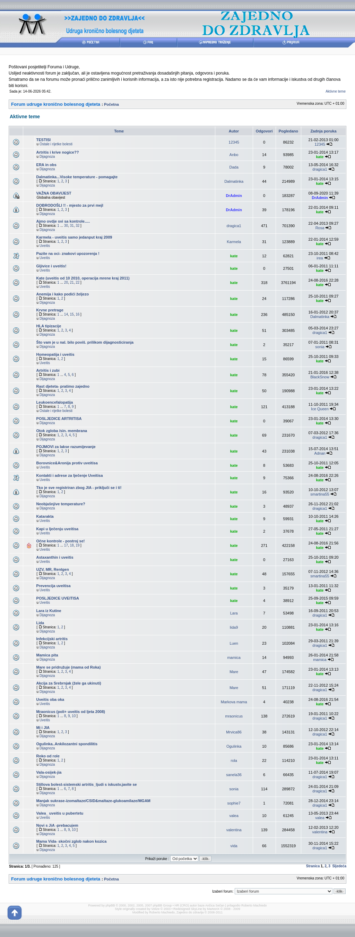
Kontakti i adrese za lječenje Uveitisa (69, 475)
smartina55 (319, 494)
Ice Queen (320, 409)
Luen (234, 643)
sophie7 (234, 803)
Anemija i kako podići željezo (62, 294)
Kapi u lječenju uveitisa (57, 529)
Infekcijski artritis (52, 639)
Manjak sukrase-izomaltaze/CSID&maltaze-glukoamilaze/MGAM (93, 801)
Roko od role (48, 756)
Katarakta (45, 516)
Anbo (234, 155)
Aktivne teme (336, 91)
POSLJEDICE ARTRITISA (59, 418)
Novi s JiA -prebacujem (57, 825)
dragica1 (319, 169)
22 (77, 282)
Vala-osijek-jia (49, 772)
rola (234, 760)
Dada (234, 167)
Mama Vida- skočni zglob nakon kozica (71, 841)
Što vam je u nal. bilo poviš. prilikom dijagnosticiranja (85, 342)
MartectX (213, 909)
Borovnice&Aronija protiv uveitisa (67, 463)
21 (72, 282)
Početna (111, 104)
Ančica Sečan (214, 905)
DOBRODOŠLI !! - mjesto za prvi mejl (69, 205)
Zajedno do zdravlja (190, 912)
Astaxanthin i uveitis (54, 557)
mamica (234, 657)
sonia (319, 347)
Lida (40, 623)
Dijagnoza (47, 156)
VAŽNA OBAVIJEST (53, 193)
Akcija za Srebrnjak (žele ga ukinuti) (68, 683)
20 (66, 282)
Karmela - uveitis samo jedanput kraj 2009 (74, 237)
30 (66, 225)
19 (77, 545)
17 (66, 545)
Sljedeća (339, 866)
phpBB (110, 905)
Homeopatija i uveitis (55, 354)
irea (320, 258)
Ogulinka (233, 746)
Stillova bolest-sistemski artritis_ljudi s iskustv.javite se (86, 784)
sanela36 (234, 775)
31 (72, 225)
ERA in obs (46, 165)
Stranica (313, 866)
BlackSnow (319, 377)
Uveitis (45, 246)
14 (66, 314)
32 (77, 225)
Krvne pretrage (49, 310)
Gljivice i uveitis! (51, 266)
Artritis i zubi (48, 370)
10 (74, 716)
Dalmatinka (233, 181)
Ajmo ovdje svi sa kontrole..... (63, 221)
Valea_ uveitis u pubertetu (60, 813)
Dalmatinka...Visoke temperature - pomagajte (77, 177)
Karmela (234, 242)
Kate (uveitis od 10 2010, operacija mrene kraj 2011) (83, 278)
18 (72, 545)
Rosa (319, 228)
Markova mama (234, 702)
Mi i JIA (43, 727)
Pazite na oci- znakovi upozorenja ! (67, 253)
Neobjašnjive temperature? (60, 504)
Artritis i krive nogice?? (57, 152)
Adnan (320, 453)
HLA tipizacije (48, 326)
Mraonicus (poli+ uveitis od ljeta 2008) (70, 712)
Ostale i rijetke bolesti (56, 144)
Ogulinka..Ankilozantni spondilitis (67, 744)
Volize (155, 909)
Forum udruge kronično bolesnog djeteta (55, 104)
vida (234, 846)
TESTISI (43, 140)
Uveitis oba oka (50, 699)
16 (77, 314)
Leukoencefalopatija (54, 402)
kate (319, 157)
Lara (234, 613)
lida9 (234, 627)
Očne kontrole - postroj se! (60, 541)
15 (72, 314)
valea (234, 816)
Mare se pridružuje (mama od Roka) (68, 667)
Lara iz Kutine (48, 611)
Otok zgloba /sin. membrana (61, 431)
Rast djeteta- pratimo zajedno (62, 386)
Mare (234, 672)
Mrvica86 (234, 732)
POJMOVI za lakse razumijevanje (66, 447)
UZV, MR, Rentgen (52, 569)
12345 (233, 142)
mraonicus (234, 716)
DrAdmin (234, 196)
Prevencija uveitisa (53, 586)
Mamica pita (47, 655)
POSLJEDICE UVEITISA (57, 598)
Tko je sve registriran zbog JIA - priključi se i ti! (79, 487)
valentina (234, 830)
